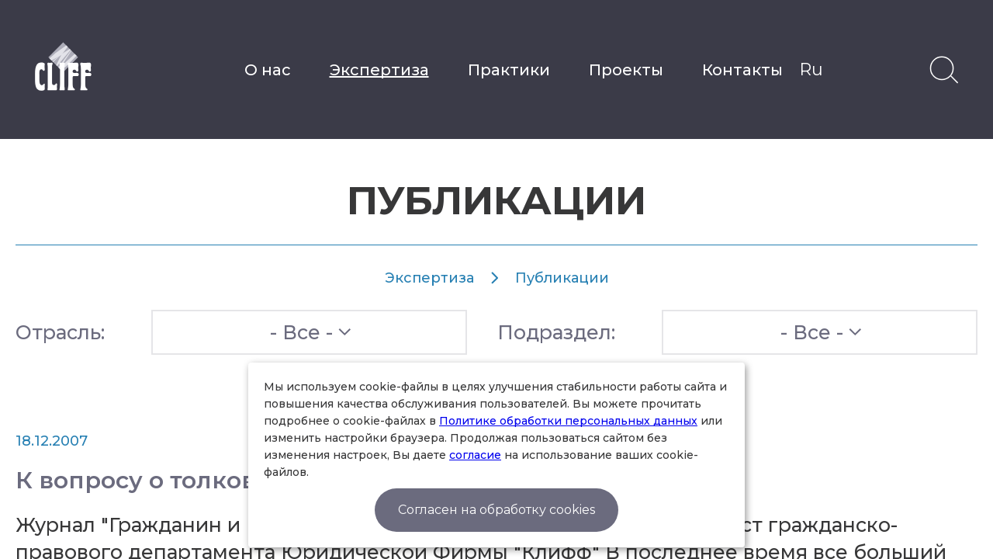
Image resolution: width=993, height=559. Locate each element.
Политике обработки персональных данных (568, 421)
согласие (475, 455)
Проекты (626, 70)
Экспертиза (379, 70)
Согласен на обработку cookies (496, 509)
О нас (267, 70)
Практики (509, 70)
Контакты (742, 70)
